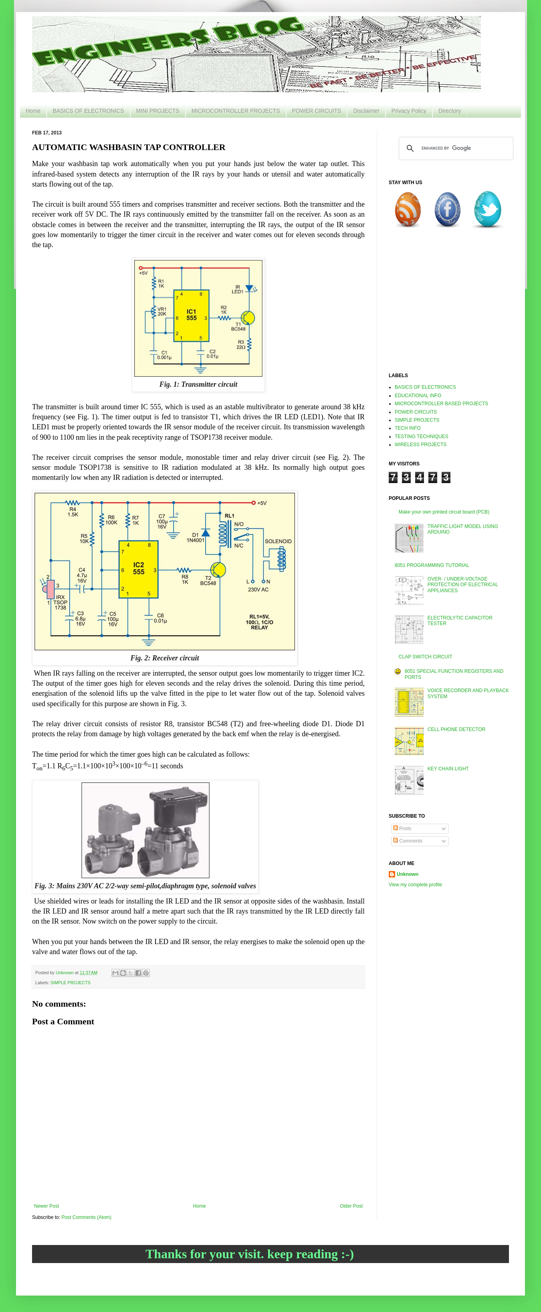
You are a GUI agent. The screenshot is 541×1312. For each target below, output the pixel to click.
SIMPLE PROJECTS (70, 982)
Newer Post (46, 1206)
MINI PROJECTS (158, 111)
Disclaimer (366, 111)
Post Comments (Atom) (86, 1217)
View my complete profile (415, 885)
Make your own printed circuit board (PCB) (444, 512)
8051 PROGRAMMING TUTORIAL (432, 565)
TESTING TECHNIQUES (421, 436)
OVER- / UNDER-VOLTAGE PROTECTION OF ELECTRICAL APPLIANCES (463, 584)
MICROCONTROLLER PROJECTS (236, 111)
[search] (455, 148)
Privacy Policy (409, 111)
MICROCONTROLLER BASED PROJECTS (441, 403)
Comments (407, 841)
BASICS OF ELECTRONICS (88, 111)
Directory (449, 111)
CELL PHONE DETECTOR (457, 729)
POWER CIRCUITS (316, 111)
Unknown (407, 874)
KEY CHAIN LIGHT (448, 769)
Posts (402, 828)
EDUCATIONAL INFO (418, 395)
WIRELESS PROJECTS (420, 444)
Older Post (351, 1206)
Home (33, 111)
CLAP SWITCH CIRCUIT (425, 657)
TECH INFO (408, 428)
